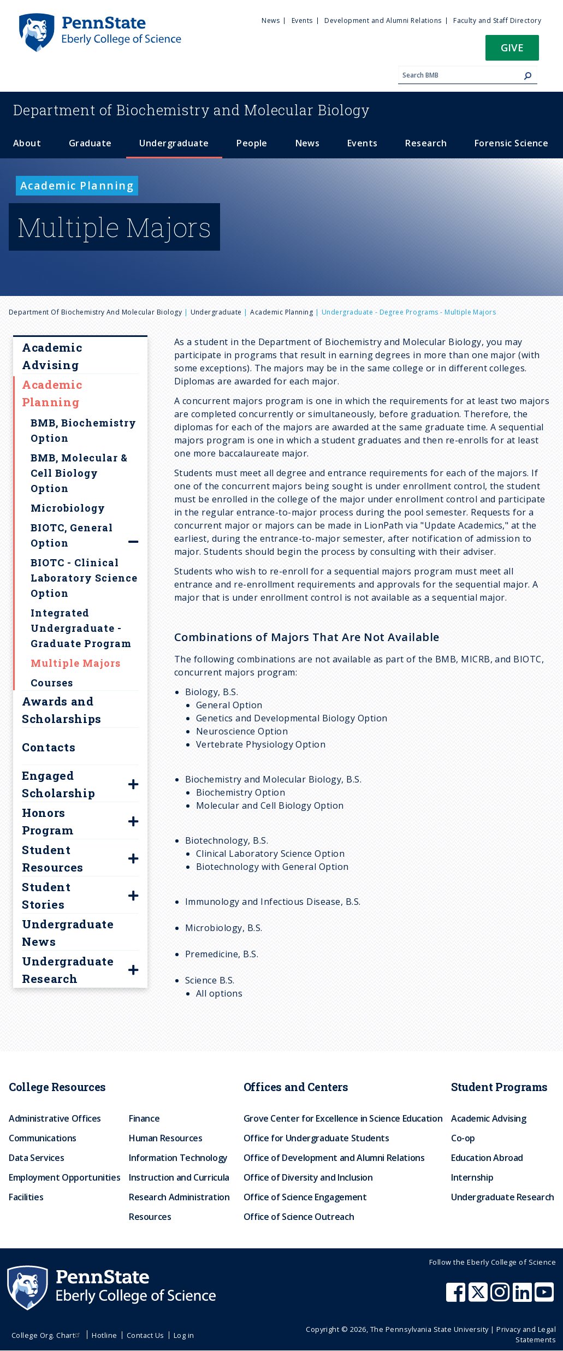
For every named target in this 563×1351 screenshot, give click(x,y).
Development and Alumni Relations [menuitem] (382, 20)
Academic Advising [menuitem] (488, 1118)
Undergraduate (216, 312)
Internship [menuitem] (472, 1177)
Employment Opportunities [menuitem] (64, 1177)
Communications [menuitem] (42, 1138)
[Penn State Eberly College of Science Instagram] (501, 1297)
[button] (512, 51)
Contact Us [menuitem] (145, 1335)
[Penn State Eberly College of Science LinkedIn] (524, 1297)
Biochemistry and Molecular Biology (191, 109)
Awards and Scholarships (62, 710)
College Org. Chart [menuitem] (47, 1335)
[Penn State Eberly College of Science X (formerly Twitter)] (479, 1297)
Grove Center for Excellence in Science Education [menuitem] (343, 1118)
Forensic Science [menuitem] (512, 143)
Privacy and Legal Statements (526, 1334)
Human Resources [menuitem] (166, 1138)
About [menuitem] (27, 143)
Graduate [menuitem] (90, 143)
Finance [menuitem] (144, 1118)
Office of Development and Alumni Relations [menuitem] (334, 1158)
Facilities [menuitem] (26, 1197)
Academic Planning (281, 312)
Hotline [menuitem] (104, 1335)
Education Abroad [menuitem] (487, 1158)
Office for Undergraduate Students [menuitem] (316, 1138)
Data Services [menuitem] (36, 1158)
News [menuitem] (271, 20)
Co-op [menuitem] (463, 1138)
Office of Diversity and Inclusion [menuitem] (308, 1177)
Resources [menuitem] (150, 1217)
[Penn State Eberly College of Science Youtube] (545, 1297)
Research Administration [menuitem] (179, 1197)
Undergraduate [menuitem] (174, 143)
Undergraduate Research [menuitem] (502, 1197)
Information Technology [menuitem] (178, 1158)
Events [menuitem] (302, 20)
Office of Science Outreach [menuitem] (299, 1217)
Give (512, 47)
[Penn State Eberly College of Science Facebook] (457, 1297)
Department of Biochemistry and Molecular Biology (95, 312)
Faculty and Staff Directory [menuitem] (497, 20)
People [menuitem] (252, 143)
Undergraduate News (68, 932)
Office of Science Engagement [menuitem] (305, 1197)
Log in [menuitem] (184, 1335)
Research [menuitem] (426, 143)
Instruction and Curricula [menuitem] (179, 1177)
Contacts (48, 747)
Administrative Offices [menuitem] (55, 1118)
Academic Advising (52, 356)
